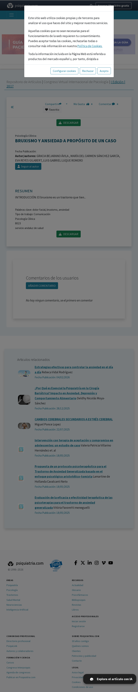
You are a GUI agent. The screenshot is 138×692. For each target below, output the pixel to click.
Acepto (104, 71)
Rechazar (88, 71)
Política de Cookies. (89, 46)
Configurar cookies (64, 71)
